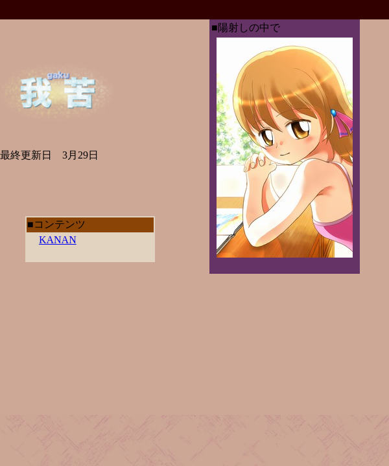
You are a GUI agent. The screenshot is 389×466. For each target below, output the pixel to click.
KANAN (58, 239)
